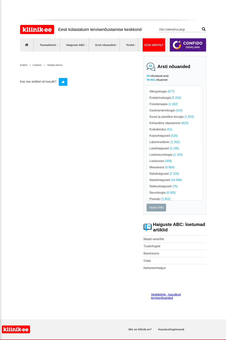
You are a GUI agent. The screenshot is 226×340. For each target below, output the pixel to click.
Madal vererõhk (154, 239)
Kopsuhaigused (164, 135)
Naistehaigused (166, 180)
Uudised (37, 65)
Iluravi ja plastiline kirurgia (172, 116)
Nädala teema (54, 65)
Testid (130, 44)
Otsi (203, 29)
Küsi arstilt (153, 44)
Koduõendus (161, 129)
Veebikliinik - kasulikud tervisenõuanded (166, 296)
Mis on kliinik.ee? (140, 329)
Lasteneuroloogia (166, 154)
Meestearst (162, 167)
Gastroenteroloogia (166, 110)
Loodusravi (161, 161)
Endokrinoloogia (165, 97)
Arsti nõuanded (105, 44)
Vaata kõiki (156, 207)
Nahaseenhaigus (155, 268)
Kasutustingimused (171, 329)
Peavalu (160, 199)
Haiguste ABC (75, 44)
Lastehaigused (164, 148)
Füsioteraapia (164, 104)
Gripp (147, 260)
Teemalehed (48, 44)
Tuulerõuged (152, 246)
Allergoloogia (162, 91)
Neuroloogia (163, 192)
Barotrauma (151, 253)
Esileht (23, 65)
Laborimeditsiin (165, 142)
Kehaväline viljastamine (169, 123)
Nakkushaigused (164, 186)
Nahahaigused (164, 173)
